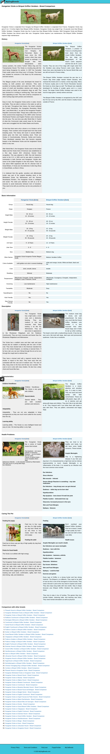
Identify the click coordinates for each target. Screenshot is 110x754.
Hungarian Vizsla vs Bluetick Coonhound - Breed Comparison (24, 682)
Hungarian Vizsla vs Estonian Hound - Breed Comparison (22, 713)
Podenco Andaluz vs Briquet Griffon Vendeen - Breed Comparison (25, 639)
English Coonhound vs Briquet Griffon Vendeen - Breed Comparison (26, 627)
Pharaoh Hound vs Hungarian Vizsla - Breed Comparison (22, 670)
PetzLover (44, 747)
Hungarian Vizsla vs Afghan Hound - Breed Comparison (22, 680)
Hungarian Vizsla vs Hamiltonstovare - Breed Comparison (22, 718)
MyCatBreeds (69, 747)
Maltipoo (87, 93)
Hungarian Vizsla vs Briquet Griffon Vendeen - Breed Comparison (25, 615)
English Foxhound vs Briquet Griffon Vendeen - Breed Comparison (25, 644)
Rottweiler (88, 57)
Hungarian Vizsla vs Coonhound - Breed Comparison (21, 685)
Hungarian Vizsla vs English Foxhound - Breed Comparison (23, 711)
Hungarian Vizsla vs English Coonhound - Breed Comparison (23, 694)
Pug (86, 46)
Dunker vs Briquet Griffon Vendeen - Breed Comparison (22, 632)
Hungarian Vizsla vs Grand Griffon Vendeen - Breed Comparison (24, 716)
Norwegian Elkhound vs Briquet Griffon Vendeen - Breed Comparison (26, 620)
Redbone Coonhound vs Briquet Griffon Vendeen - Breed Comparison (26, 617)
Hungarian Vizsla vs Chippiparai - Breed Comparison (21, 709)
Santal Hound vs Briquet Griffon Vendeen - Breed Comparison (24, 625)
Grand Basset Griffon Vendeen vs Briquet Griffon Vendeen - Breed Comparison (29, 634)
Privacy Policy (15, 747)
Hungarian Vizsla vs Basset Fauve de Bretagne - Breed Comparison (26, 689)
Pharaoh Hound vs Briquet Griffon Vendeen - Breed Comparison (24, 610)
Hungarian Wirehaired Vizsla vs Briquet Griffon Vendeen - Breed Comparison (28, 612)
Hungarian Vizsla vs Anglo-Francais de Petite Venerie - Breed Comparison (27, 697)
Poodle (87, 89)
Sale (27, 43)
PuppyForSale (56, 747)
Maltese (87, 43)
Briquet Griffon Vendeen (60, 43)
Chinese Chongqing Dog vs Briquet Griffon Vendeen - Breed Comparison (27, 665)
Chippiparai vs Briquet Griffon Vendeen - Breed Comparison (23, 637)
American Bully (90, 68)
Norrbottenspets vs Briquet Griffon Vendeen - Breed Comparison (24, 663)
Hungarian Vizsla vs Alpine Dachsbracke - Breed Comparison (24, 699)
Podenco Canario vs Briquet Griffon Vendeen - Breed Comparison (25, 629)
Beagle (87, 79)
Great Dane (88, 86)
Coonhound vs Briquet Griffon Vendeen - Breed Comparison (23, 622)
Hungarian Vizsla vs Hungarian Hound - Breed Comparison (23, 728)
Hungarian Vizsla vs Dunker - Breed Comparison (20, 704)
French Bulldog (90, 39)
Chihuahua (88, 61)
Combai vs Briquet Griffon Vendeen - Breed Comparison (22, 668)
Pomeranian (89, 35)
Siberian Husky (90, 24)
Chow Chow (89, 82)
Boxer (87, 71)
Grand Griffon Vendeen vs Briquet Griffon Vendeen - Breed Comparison (27, 649)
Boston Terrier (89, 64)
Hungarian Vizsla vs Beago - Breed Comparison (19, 721)
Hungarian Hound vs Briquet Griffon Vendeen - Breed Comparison (25, 658)
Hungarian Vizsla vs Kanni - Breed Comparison (19, 723)
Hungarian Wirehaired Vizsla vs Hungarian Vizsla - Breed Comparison (26, 673)
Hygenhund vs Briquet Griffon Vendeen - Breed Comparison (23, 661)
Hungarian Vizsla (20, 43)
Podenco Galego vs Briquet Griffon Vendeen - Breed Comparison (25, 641)
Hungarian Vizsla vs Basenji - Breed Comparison (20, 677)
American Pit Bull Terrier (92, 75)
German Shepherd (91, 50)
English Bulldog (90, 32)
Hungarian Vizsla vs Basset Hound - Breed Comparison (22, 675)
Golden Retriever (90, 53)
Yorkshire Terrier (90, 28)
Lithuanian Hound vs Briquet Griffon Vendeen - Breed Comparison (25, 656)
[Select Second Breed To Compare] (97, 13)
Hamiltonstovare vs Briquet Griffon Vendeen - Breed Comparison (25, 651)
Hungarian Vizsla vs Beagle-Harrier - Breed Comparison (22, 692)
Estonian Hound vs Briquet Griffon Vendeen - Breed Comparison (24, 646)
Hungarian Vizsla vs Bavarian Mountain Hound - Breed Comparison (25, 687)
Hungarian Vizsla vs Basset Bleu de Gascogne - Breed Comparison (25, 701)
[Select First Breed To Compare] (97, 9)
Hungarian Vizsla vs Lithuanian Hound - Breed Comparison (23, 725)
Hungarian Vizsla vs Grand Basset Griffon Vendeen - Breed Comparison (27, 706)
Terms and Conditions (30, 747)
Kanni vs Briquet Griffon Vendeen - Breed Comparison (21, 653)
